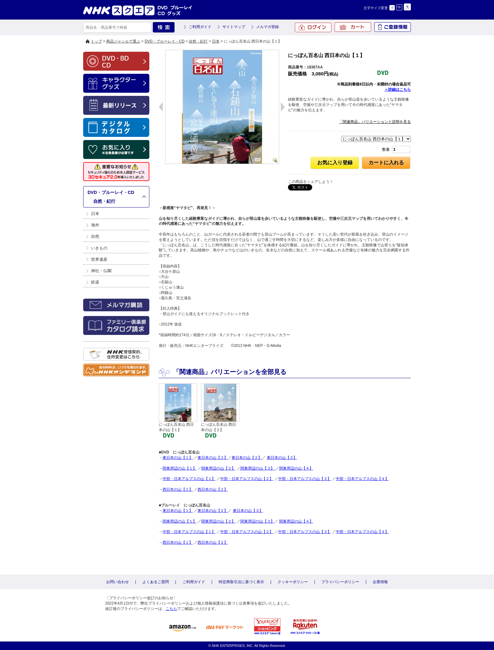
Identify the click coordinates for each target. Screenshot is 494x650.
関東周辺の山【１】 (180, 468)
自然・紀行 (198, 41)
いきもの (99, 248)
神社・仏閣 (101, 270)
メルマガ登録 (267, 27)
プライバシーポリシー (340, 582)
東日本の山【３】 (282, 457)
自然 (95, 236)
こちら (171, 608)
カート (353, 27)
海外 (95, 225)
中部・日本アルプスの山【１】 (189, 479)
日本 (216, 41)
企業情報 (380, 582)
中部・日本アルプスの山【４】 (362, 479)
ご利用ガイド (200, 27)
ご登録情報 (392, 27)
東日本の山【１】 (178, 457)
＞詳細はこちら (397, 89)
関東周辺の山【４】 (296, 468)
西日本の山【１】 (178, 489)
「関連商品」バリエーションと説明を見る (375, 122)
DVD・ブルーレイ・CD (165, 41)
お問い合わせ (117, 582)
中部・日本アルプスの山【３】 (304, 479)
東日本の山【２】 (213, 457)
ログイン (313, 27)
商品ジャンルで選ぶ (123, 41)
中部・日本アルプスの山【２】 (246, 479)
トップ (96, 41)
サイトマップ (233, 27)
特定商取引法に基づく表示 (241, 582)
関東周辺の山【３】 (257, 468)
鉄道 (95, 282)
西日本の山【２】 (213, 489)
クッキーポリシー (293, 582)
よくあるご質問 (155, 582)
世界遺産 (99, 259)
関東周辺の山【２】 (218, 468)
